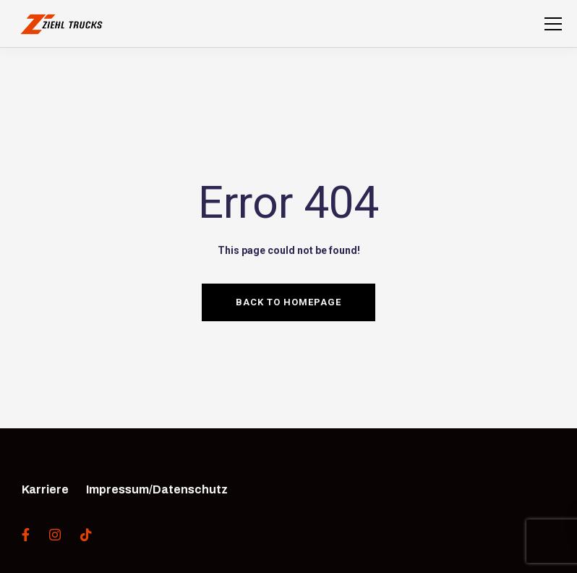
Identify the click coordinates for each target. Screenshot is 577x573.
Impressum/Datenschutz (157, 489)
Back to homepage (288, 302)
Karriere (45, 489)
